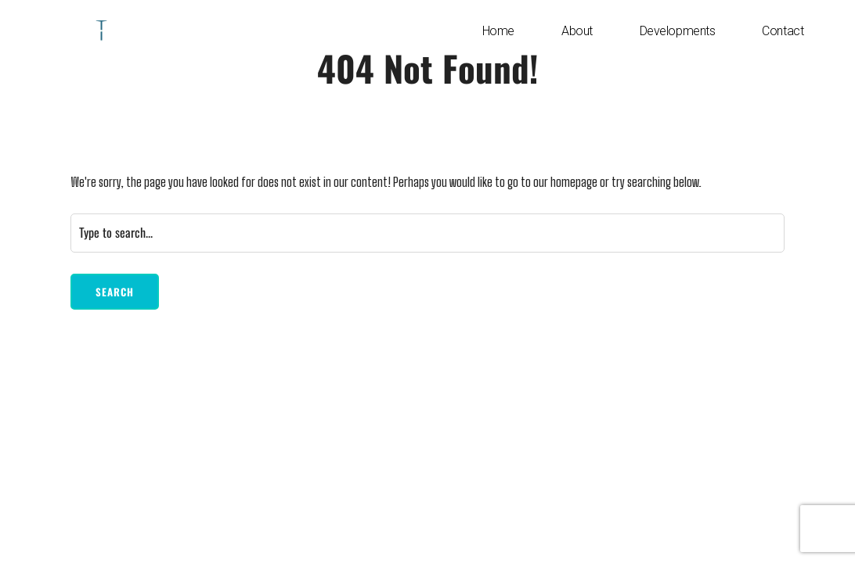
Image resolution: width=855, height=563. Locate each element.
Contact (782, 30)
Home (498, 30)
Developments (678, 30)
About (577, 30)
